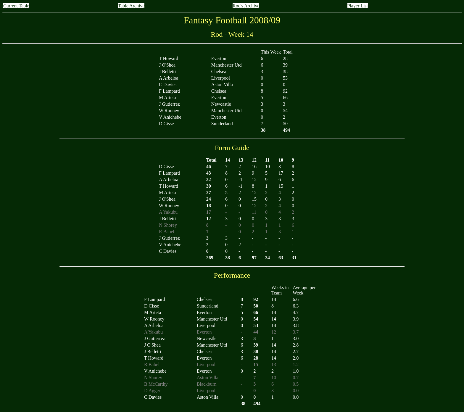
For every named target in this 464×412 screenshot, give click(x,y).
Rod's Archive (246, 5)
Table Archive (131, 5)
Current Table (16, 5)
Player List (357, 5)
